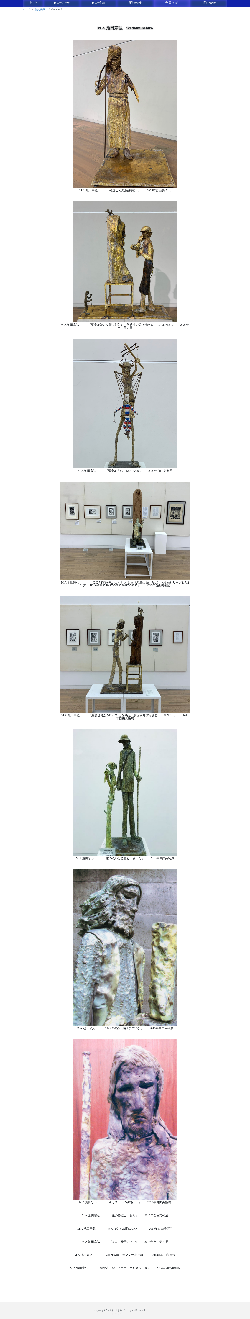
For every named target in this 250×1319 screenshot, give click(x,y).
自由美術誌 (98, 2)
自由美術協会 (62, 2)
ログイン (117, 1314)
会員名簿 (172, 2)
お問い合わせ (208, 2)
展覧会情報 (135, 2)
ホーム (33, 2)
